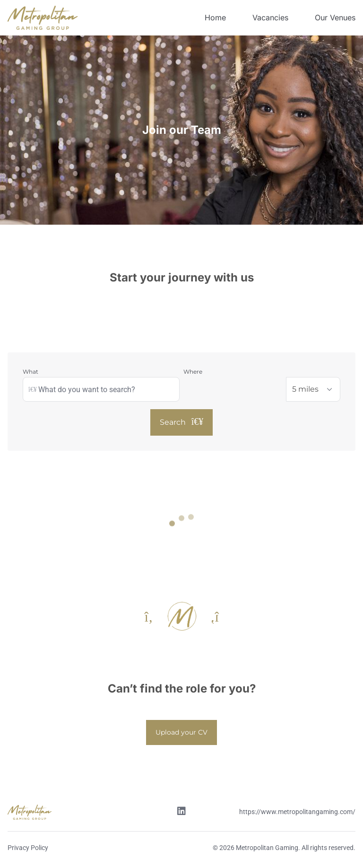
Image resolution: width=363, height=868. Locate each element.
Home (215, 17)
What (30, 371)
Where (192, 371)
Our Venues (335, 17)
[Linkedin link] (181, 812)
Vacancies (270, 17)
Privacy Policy (28, 847)
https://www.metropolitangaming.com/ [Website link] (297, 811)
